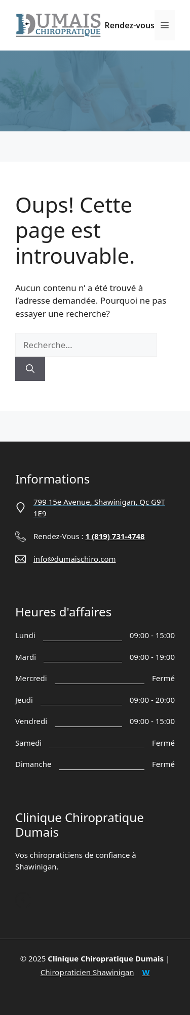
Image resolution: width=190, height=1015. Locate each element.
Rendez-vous (129, 25)
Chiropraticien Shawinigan (87, 972)
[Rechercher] (30, 369)
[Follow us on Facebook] (23, 900)
